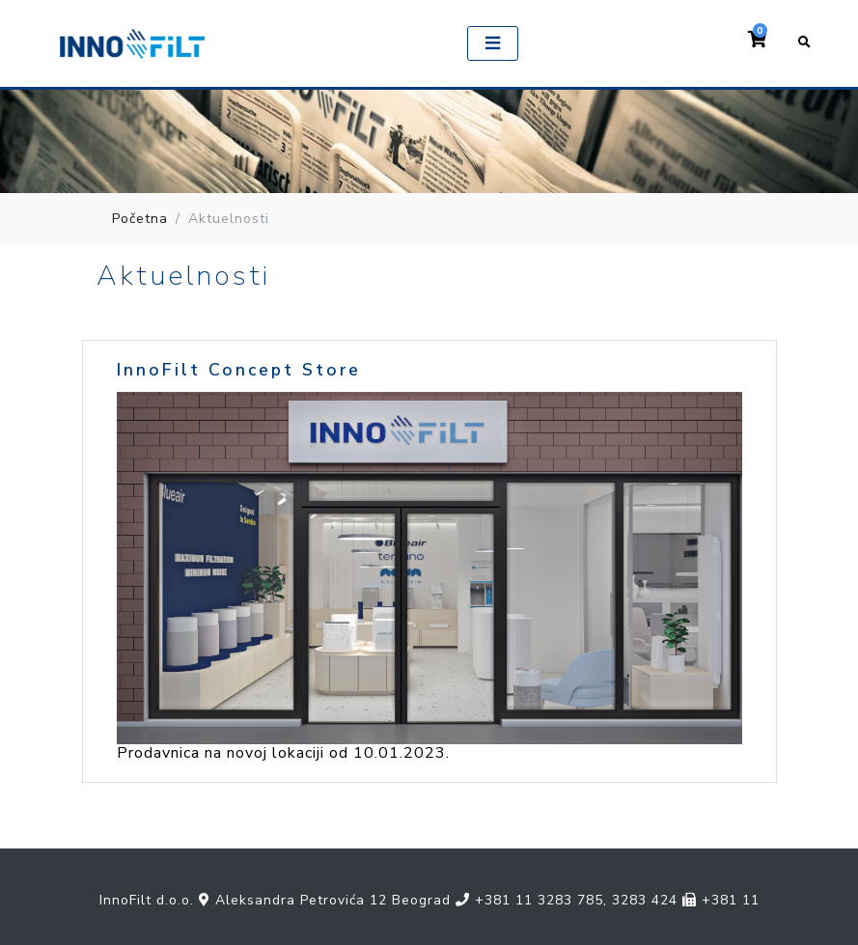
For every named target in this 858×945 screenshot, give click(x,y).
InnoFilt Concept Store (239, 369)
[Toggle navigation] (492, 43)
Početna (140, 218)
